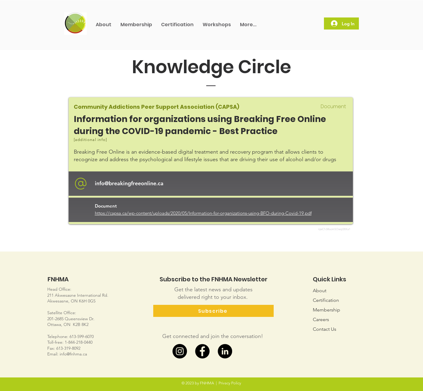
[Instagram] (180, 351)
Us (324, 329)
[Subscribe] (213, 311)
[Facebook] (202, 351)
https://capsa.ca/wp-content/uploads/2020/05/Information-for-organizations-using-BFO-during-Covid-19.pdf (203, 213)
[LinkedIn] (225, 351)
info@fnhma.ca (73, 354)
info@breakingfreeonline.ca (129, 183)
